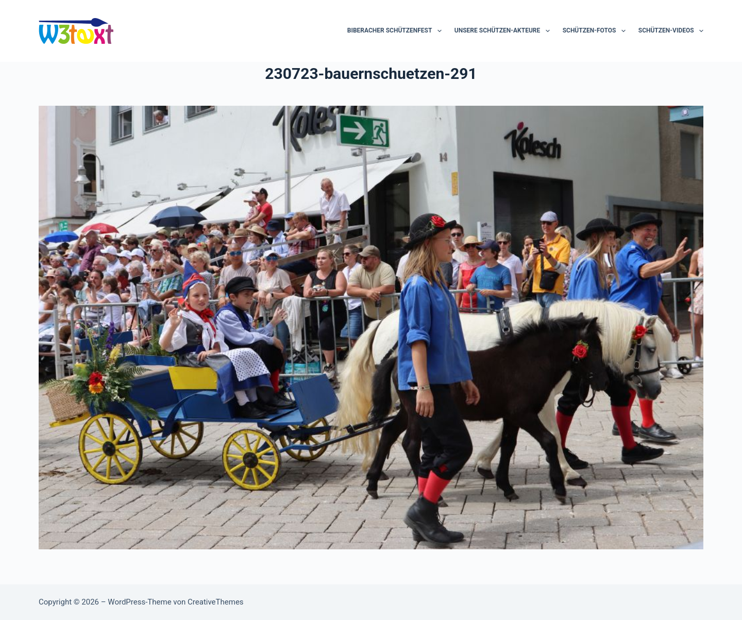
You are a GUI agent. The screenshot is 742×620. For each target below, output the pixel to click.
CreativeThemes (216, 602)
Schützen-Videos (670, 31)
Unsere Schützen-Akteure (504, 31)
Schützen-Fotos (596, 31)
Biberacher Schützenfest (396, 31)
